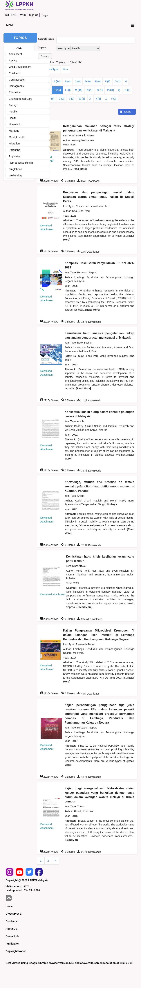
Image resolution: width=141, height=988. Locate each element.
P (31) (110, 90)
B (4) (67, 81)
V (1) (71, 98)
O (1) (100, 90)
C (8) (78, 81)
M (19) (78, 90)
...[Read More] (78, 168)
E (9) (97, 81)
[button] (45, 56)
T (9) (52, 98)
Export (125, 111)
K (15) (57, 90)
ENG (14, 15)
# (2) (114, 98)
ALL (19, 47)
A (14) (56, 81)
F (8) (107, 81)
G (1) (117, 81)
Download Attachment (52, 594)
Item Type (52, 69)
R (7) (127, 90)
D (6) (88, 81)
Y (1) (98, 98)
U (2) (61, 98)
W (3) (82, 98)
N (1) (89, 90)
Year (65, 69)
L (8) (67, 90)
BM (7, 15)
